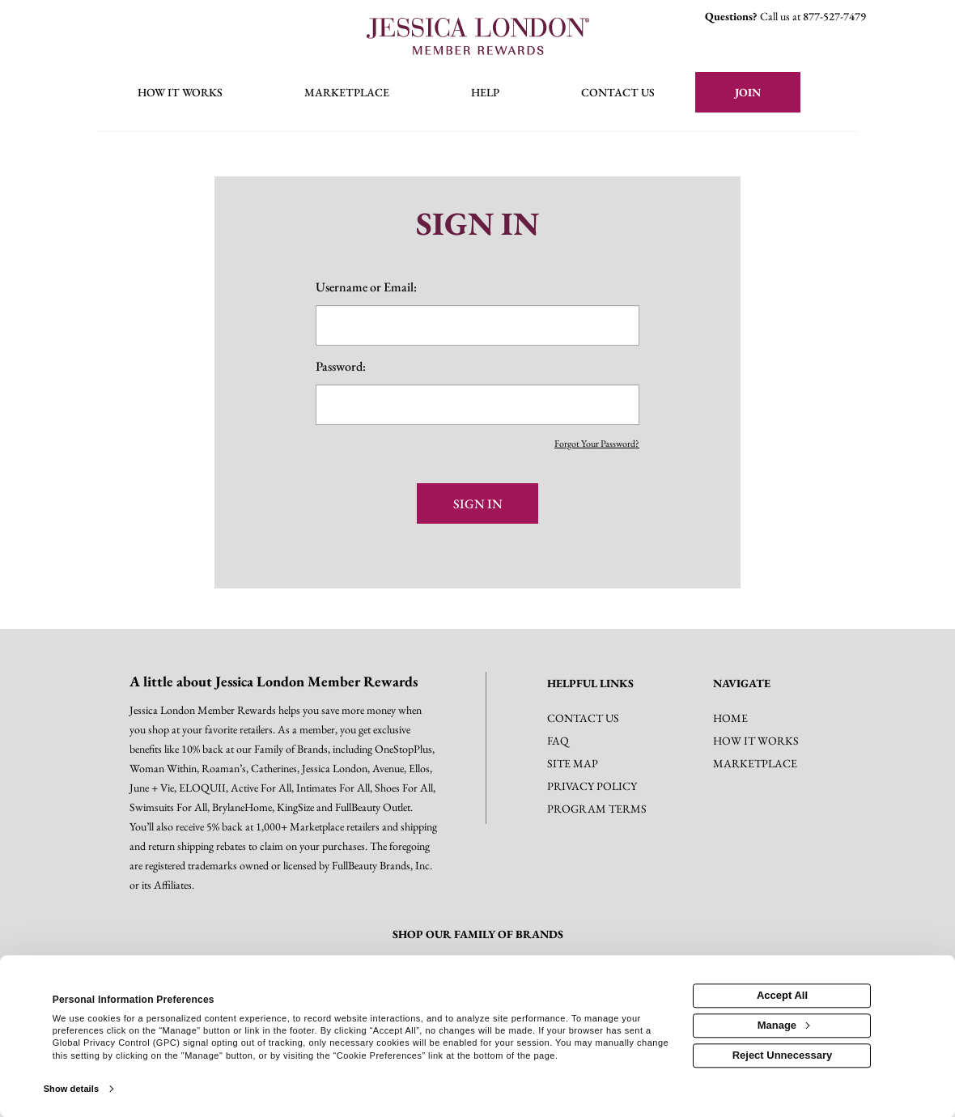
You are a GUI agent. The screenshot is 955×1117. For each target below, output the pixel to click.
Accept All (782, 996)
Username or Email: (366, 286)
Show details (71, 1089)
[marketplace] (347, 94)
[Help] (486, 94)
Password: (341, 366)
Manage (783, 1025)
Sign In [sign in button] (478, 503)
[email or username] (477, 325)
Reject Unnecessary (782, 1055)
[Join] (747, 92)
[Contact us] (617, 94)
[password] (477, 404)
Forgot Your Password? (596, 443)
